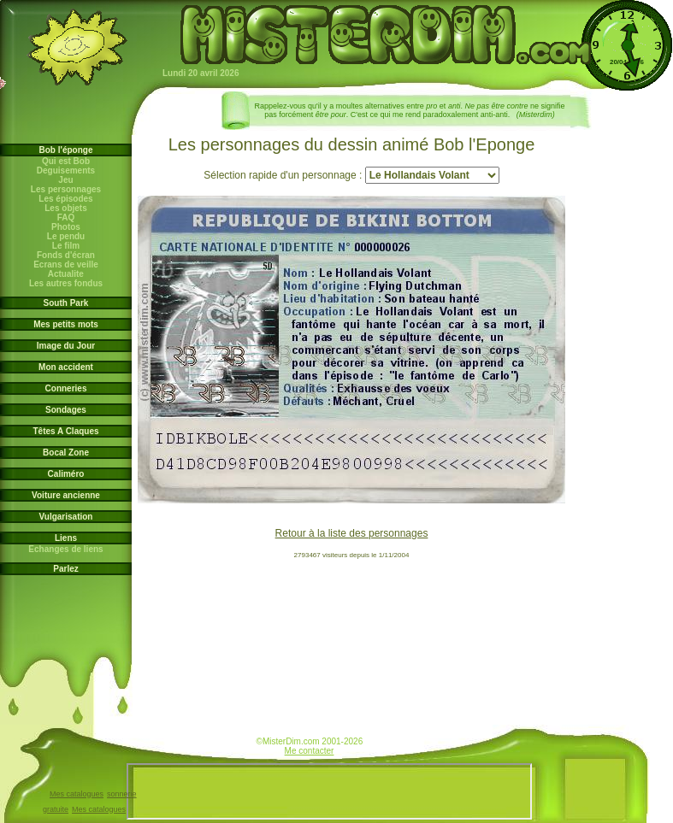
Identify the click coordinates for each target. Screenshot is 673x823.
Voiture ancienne (66, 495)
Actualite (65, 274)
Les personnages (65, 189)
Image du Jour (66, 345)
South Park (66, 303)
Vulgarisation (66, 516)
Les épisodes (66, 198)
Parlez (65, 568)
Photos (65, 227)
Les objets (65, 208)
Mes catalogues (76, 794)
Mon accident (65, 367)
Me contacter (309, 750)
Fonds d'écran (65, 255)
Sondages (65, 409)
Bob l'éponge (66, 150)
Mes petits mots (65, 324)
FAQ (66, 217)
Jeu (66, 180)
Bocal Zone (66, 452)
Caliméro (66, 474)
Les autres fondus (66, 283)
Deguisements (65, 170)
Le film (66, 245)
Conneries (66, 388)
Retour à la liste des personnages (351, 533)
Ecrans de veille (65, 264)
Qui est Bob (65, 161)
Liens (66, 538)
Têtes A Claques (65, 431)
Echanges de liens (66, 549)
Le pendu (66, 236)
